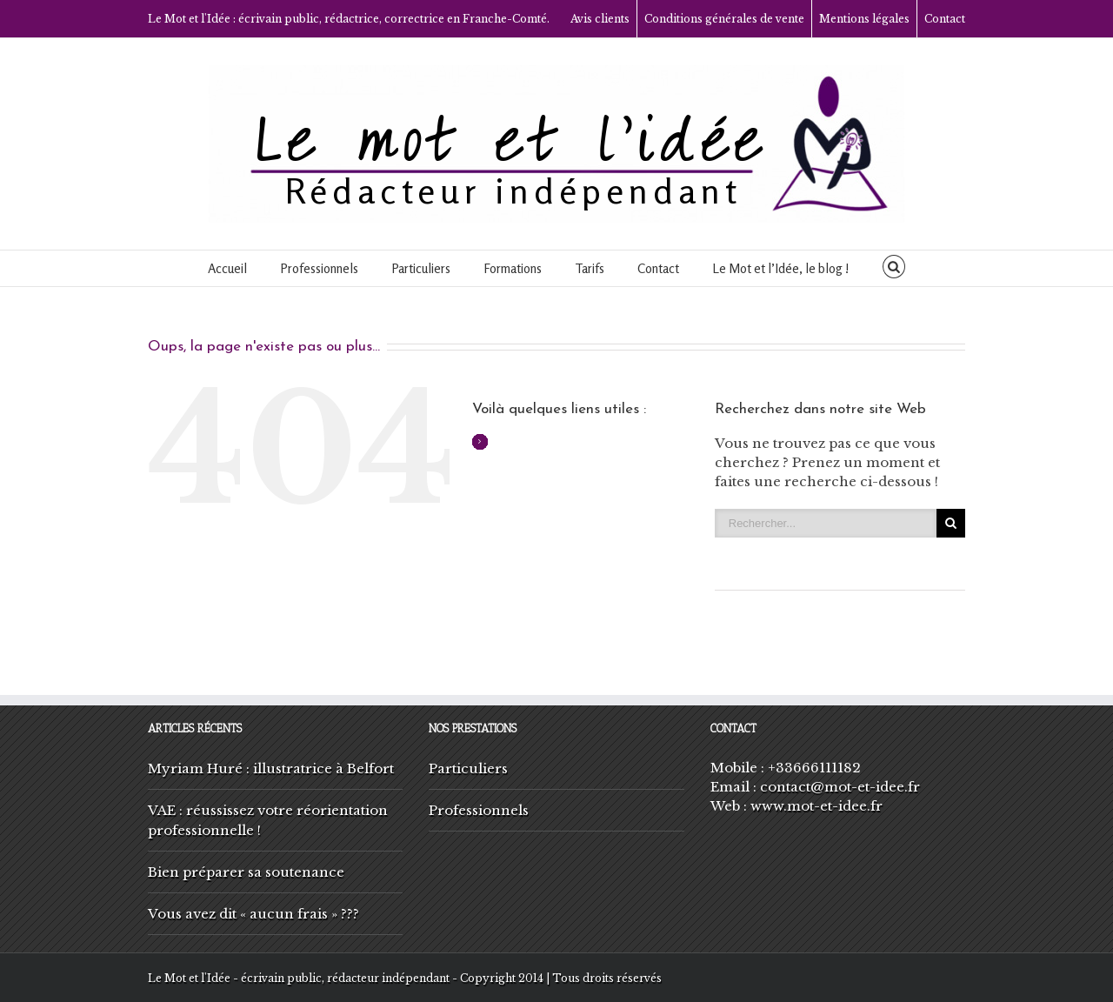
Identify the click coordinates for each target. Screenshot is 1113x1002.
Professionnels (319, 268)
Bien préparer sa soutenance (246, 872)
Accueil (227, 268)
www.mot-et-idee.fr (816, 806)
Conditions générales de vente (724, 18)
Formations (512, 268)
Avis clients (600, 18)
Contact (944, 18)
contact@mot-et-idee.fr (840, 786)
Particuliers (420, 268)
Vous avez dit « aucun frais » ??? (253, 913)
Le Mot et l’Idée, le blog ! (781, 268)
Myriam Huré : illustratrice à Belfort (271, 768)
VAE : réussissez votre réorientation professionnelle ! (268, 820)
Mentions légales (864, 18)
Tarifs (589, 268)
